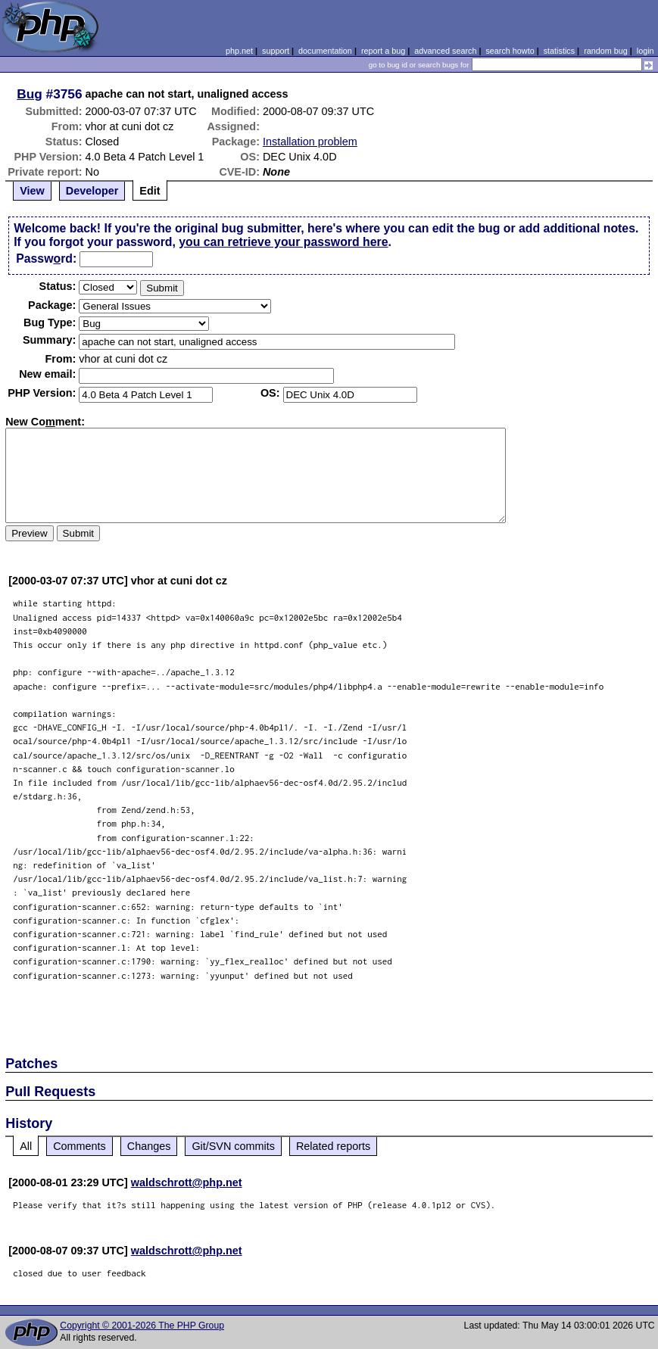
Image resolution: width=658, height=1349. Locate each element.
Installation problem (310, 142)
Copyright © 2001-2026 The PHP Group (142, 1325)
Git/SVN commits (233, 1146)
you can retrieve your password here (283, 241)
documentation (325, 50)
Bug (29, 93)
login (645, 50)
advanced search (445, 50)
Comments (79, 1146)
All (26, 1146)
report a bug (383, 50)
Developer (92, 191)
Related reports (333, 1146)
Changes (149, 1146)
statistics (559, 50)
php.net (239, 50)
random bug (606, 50)
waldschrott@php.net (186, 1182)
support (275, 50)
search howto (509, 50)
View (32, 191)
